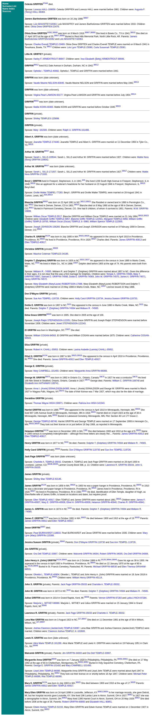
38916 (30, 144)
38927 (93, 239)
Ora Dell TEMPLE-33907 (45, 553)
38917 (46, 151)
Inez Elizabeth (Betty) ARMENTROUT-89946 (102, 59)
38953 (100, 692)
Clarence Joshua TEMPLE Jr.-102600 (66, 631)
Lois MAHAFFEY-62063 (45, 24)
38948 (35, 646)
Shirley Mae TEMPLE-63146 (47, 479)
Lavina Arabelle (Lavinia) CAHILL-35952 (93, 349)
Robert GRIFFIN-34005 (111, 553)
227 (79, 619)
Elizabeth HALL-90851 (101, 702)
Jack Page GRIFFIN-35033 (74, 584)
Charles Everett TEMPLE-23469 (49, 44)
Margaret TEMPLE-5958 (116, 219)
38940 (138, 485)
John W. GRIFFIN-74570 (107, 276)
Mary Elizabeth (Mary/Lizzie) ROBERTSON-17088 (57, 284)
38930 (61, 409)
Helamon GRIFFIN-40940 (104, 502)
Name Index (8, 8)
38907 (85, 18)
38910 (132, 33)
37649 (45, 3)
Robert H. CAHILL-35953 (45, 349)
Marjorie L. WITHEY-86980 (46, 603)
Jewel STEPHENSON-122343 (71, 323)
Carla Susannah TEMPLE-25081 (110, 47)
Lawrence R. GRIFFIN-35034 (119, 465)
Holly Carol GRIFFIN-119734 (89, 298)
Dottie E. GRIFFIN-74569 (81, 276)
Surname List (9, 6)
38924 (39, 229)
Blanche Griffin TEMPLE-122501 (87, 219)
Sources (6, 11)
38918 (32, 183)
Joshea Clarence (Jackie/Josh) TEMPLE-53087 (56, 628)
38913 (136, 82)
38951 (125, 659)
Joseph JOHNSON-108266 (46, 227)
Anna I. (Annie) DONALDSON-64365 (51, 388)
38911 (49, 47)
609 (83, 180)
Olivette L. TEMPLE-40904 (46, 574)
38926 (86, 236)
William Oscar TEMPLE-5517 (47, 216)
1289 (85, 430)
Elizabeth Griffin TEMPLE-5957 (54, 219)
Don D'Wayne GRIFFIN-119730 (84, 450)
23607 (67, 329)
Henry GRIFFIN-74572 (36, 279)
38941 (84, 491)
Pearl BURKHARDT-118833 (47, 533)
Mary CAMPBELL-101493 (46, 371)
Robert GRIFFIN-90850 (73, 702)
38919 (50, 195)
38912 (36, 65)
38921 (88, 202)
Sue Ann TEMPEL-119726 (46, 298)
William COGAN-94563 (44, 335)
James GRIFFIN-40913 (130, 239)
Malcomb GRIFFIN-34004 (86, 553)
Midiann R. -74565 (42, 271)
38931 (93, 412)
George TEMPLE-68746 (45, 421)
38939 (55, 464)
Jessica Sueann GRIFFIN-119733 (120, 298)
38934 (36, 424)
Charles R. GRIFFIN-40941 (131, 502)
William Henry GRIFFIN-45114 (87, 577)
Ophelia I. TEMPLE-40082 (46, 71)
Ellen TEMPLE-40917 (35, 242)
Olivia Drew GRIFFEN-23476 (45, 26)
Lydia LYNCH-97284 (137, 598)
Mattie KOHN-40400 (43, 107)
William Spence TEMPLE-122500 (106, 221)
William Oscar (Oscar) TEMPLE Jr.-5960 (69, 221)
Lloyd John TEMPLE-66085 (46, 671)
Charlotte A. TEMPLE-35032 (47, 462)
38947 (83, 619)
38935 (138, 430)
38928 (55, 248)
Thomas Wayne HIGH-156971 (48, 403)
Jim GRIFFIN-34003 (72, 653)
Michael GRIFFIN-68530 (105, 566)
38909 (92, 33)
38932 (54, 415)
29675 (47, 377)
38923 (76, 205)
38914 (133, 94)
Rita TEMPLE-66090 (52, 676)
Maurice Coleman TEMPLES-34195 (50, 254)
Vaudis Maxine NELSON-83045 (48, 83)
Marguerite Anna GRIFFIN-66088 (90, 371)
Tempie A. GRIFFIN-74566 (119, 274)
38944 (108, 560)
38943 (64, 560)
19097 (42, 527)
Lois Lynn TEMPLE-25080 (79, 47)
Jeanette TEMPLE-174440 (46, 142)
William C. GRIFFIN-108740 (126, 380)
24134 (47, 236)
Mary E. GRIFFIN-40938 (53, 502)
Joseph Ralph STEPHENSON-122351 (51, 320)
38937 (47, 456)
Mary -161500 (40, 130)
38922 (31, 205)
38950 (119, 659)
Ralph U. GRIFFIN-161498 (76, 130)
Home (5, 3)
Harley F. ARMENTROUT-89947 (49, 59)
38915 (36, 101)
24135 (103, 560)
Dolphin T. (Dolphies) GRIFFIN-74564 (57, 308)
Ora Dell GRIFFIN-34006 (136, 553)
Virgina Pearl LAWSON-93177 (48, 95)
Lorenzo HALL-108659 (44, 9)
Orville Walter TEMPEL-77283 (48, 192)
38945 (114, 560)
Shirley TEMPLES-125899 (46, 118)
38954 (105, 692)
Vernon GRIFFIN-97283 (110, 598)
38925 (81, 236)
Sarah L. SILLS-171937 (44, 171)
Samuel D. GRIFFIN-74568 (55, 276)
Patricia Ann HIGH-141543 (91, 403)
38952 (56, 673)
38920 (45, 202)
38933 (31, 424)
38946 (86, 597)
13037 (87, 260)
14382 (49, 33)
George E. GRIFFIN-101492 (47, 665)
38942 (62, 541)
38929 (48, 314)
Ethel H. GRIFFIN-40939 (78, 502)
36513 (82, 202)
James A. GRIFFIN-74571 (132, 276)
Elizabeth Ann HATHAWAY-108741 (42, 383)
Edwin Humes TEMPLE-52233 (48, 707)
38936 (57, 449)
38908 (55, 33)
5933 (82, 260)
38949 (53, 659)
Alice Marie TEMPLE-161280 (47, 643)
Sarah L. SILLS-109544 (44, 157)
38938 (49, 464)
